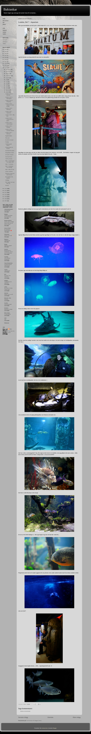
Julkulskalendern (8, 209)
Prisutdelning (7, 210)
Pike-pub (7, 138)
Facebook (5, 39)
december (8, 69)
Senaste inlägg (23, 717)
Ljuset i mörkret (9, 171)
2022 (5, 53)
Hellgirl (6, 280)
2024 (5, 49)
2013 (5, 188)
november (8, 71)
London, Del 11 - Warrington (9, 98)
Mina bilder (7, 313)
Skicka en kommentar (25, 711)
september (8, 75)
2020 (5, 57)
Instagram (5, 41)
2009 (5, 196)
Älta (5, 319)
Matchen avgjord (8, 245)
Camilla (6, 256)
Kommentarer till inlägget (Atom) (33, 720)
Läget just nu (7, 270)
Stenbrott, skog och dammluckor (9, 174)
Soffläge (7, 180)
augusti (7, 77)
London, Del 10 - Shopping (9, 101)
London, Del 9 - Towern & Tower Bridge (9, 105)
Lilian (5, 286)
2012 (5, 190)
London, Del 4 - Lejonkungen (9, 123)
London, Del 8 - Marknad (9, 109)
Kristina (6, 308)
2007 (5, 200)
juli (6, 79)
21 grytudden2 (7, 314)
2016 (5, 63)
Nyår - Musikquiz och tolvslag (9, 167)
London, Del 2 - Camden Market (9, 130)
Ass (11, 329)
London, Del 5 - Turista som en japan (9, 119)
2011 (5, 192)
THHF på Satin (8, 158)
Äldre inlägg (77, 717)
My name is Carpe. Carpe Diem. (8, 289)
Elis (5, 274)
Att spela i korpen (9, 154)
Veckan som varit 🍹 (8, 235)
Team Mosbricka (8, 263)
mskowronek (45, 728)
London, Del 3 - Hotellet (9, 126)
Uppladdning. (7, 240)
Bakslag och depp (8, 309)
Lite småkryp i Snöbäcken (7, 258)
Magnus (6, 239)
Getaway (6, 299)
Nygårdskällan (8, 135)
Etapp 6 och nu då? (8, 294)
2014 (5, 67)
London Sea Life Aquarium (52, 25)
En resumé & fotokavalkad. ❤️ (8, 230)
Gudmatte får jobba (9, 150)
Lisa (5, 318)
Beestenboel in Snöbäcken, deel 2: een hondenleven (8, 252)
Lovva (5, 269)
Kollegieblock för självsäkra (8, 282)
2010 (5, 194)
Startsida (50, 717)
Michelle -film (7, 298)
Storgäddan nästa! (9, 152)
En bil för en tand (9, 140)
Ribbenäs (6, 323)
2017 (5, 61)
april (7, 85)
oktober (7, 73)
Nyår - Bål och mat (9, 169)
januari (7, 92)
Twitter (4, 43)
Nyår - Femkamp (9, 164)
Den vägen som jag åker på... (9, 183)
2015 (5, 65)
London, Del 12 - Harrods (9, 94)
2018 (5, 59)
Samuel (6, 293)
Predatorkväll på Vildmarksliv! (8, 265)
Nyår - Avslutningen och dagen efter (9, 161)
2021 (5, 55)
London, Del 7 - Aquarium (9, 112)
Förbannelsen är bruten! (9, 148)
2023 (5, 51)
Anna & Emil (7, 228)
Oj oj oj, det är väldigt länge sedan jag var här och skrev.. (9, 223)
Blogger (55, 728)
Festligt (7, 142)
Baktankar (10, 9)
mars (7, 87)
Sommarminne (8, 156)
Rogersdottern (8, 220)
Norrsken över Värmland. (7, 276)
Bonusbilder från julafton (9, 177)
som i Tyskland (25, 97)
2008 (5, 198)
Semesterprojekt (8, 304)
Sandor (6, 249)
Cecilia (6, 303)
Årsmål (7, 185)
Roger (5, 244)
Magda (6, 214)
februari (7, 90)
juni (7, 81)
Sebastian (6, 234)
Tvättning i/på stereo (8, 144)
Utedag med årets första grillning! (8, 216)
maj (7, 83)
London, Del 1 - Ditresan (9, 133)
